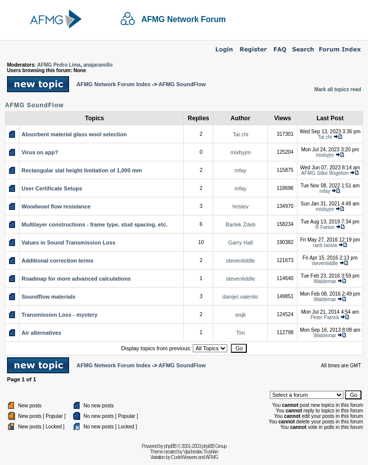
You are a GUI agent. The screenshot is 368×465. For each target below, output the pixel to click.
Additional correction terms (58, 261)
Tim (240, 333)
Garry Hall (240, 243)
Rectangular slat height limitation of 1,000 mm (82, 170)
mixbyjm (240, 152)
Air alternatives (41, 333)
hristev (240, 206)
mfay (241, 170)
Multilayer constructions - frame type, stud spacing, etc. (95, 224)
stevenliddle (240, 261)
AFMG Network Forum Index (114, 84)
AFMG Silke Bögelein (324, 173)
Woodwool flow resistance (56, 206)
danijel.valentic (240, 297)
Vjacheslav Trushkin (200, 451)
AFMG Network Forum (183, 19)
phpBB (170, 446)
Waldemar (324, 281)
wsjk (240, 315)
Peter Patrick (324, 317)
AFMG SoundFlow (182, 84)
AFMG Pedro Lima (59, 65)
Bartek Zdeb (240, 224)
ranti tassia (325, 245)
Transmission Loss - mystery (60, 315)
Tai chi (240, 134)
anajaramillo (97, 65)
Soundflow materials (49, 297)
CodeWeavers (184, 457)
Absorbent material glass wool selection (74, 134)
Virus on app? (40, 152)
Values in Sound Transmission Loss (69, 243)
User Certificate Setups (52, 188)
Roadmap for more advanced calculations (76, 279)
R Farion (324, 227)
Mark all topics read (337, 89)
